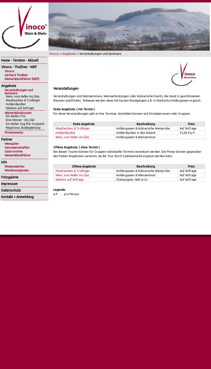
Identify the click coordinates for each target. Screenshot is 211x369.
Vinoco (54, 53)
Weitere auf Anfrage (70, 179)
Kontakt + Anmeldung (17, 197)
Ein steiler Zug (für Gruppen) (25, 123)
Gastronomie (14, 151)
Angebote (69, 53)
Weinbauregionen (17, 170)
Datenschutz (11, 190)
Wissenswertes (14, 166)
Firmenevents (14, 132)
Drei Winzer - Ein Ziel (20, 119)
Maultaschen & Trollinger (73, 128)
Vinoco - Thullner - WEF (19, 67)
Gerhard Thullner (16, 75)
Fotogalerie (9, 177)
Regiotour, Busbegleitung (23, 127)
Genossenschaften (17, 147)
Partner (6, 139)
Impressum (9, 184)
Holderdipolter (66, 132)
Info (4, 162)
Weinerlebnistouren (18, 112)
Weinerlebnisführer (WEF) (22, 78)
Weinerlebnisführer (18, 155)
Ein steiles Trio (16, 116)
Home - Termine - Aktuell (20, 60)
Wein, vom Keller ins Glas (72, 137)
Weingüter (12, 143)
